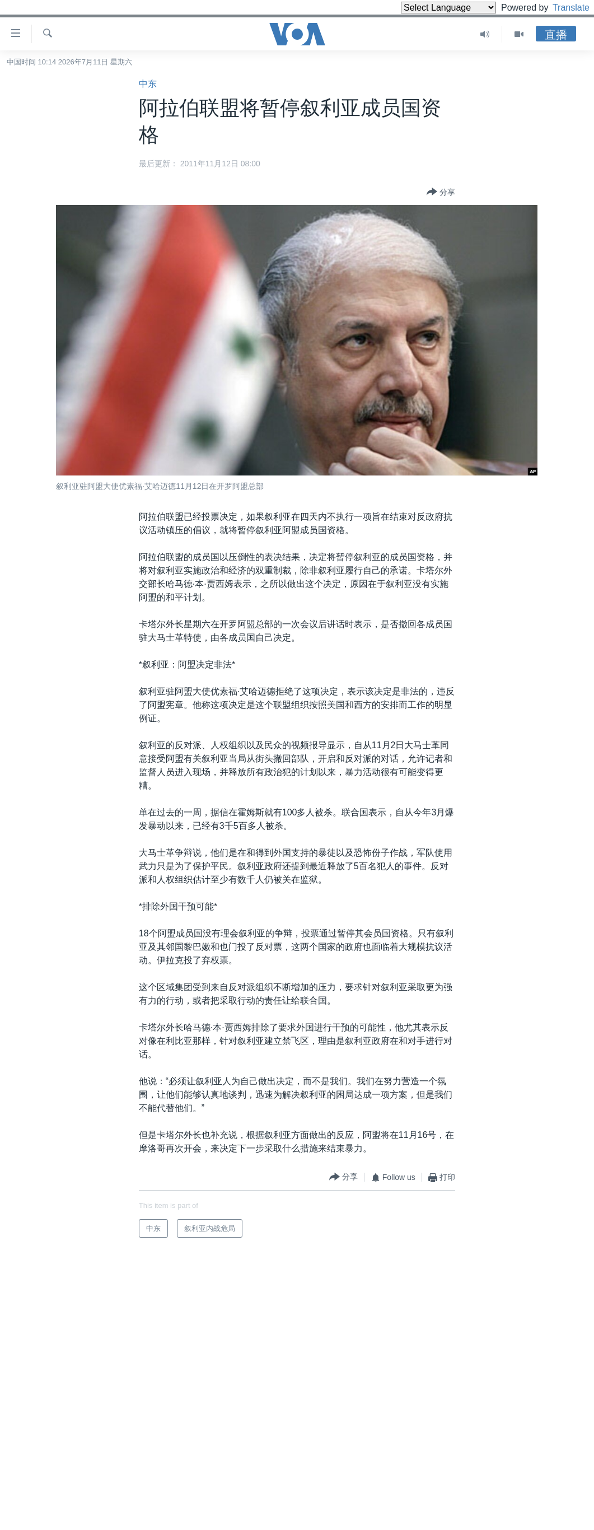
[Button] (441, 192)
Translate (561, 7)
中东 (148, 83)
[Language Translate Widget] (429, 7)
